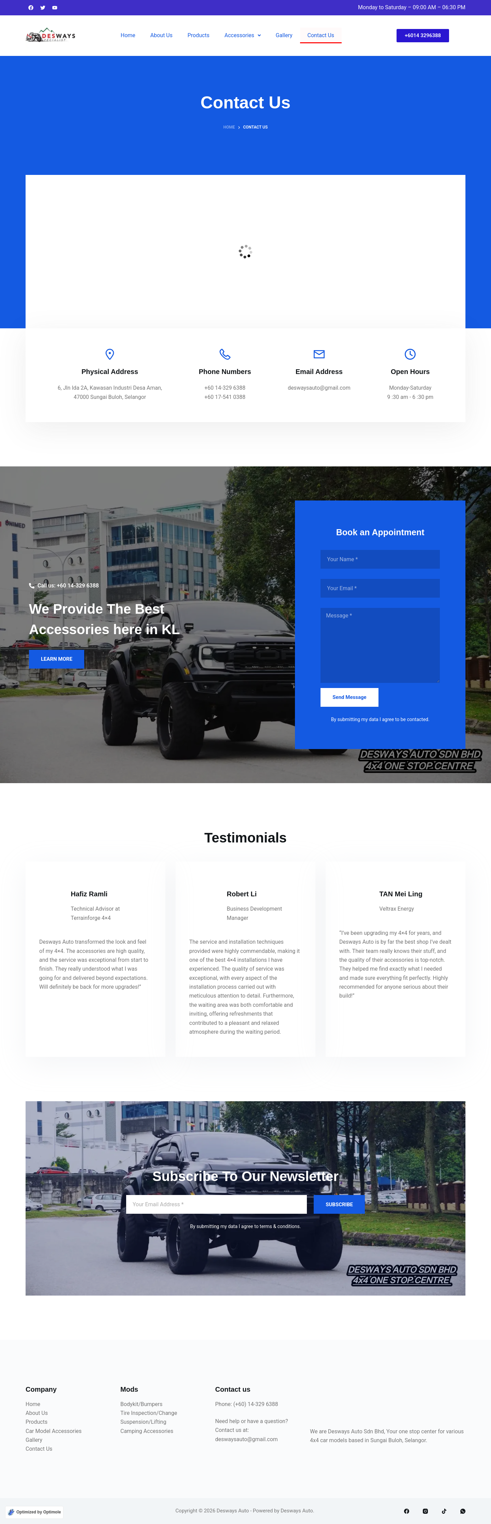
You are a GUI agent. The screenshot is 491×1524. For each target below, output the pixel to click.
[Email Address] (319, 354)
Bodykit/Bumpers (141, 1404)
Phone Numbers (225, 371)
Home (128, 35)
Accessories (242, 35)
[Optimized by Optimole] (34, 1512)
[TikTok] (444, 1511)
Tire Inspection (138, 1413)
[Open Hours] (410, 354)
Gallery (284, 35)
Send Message (349, 697)
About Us (161, 35)
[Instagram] (425, 1511)
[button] (242, 35)
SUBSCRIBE (339, 1204)
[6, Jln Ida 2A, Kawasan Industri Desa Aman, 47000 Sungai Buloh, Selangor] (245, 251)
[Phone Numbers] (225, 354)
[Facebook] (406, 1511)
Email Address (319, 371)
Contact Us (321, 35)
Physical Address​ (109, 371)
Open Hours (410, 371)
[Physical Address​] (109, 354)
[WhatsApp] (462, 1511)
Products (198, 35)
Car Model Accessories (53, 1431)
